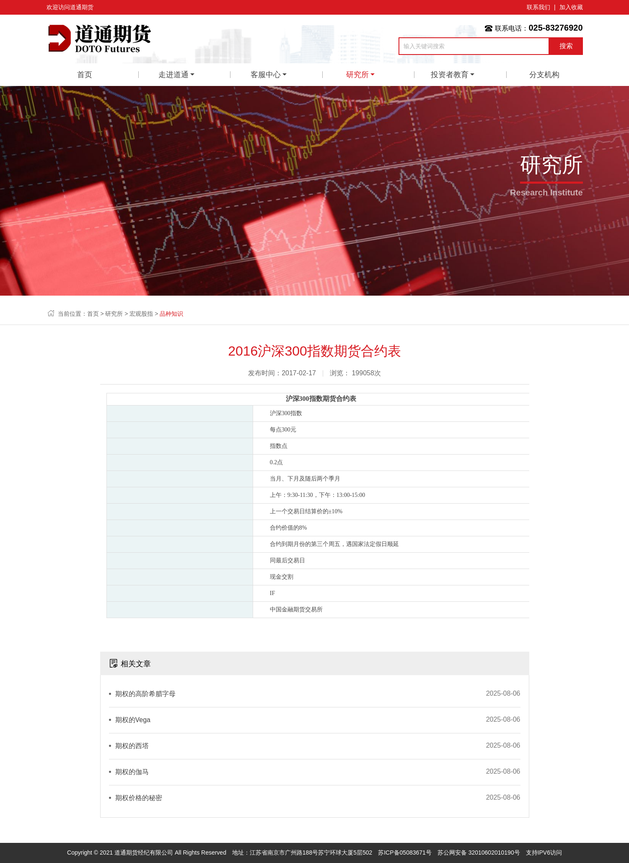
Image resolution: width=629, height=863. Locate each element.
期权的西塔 (132, 745)
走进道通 (173, 74)
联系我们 (538, 7)
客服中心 (266, 74)
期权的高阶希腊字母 (145, 693)
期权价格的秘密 (138, 797)
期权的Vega (132, 719)
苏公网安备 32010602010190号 (478, 852)
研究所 (357, 74)
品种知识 (171, 313)
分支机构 (544, 74)
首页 (84, 74)
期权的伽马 (132, 771)
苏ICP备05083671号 (405, 852)
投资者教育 (450, 74)
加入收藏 (571, 7)
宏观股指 (141, 313)
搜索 (566, 45)
